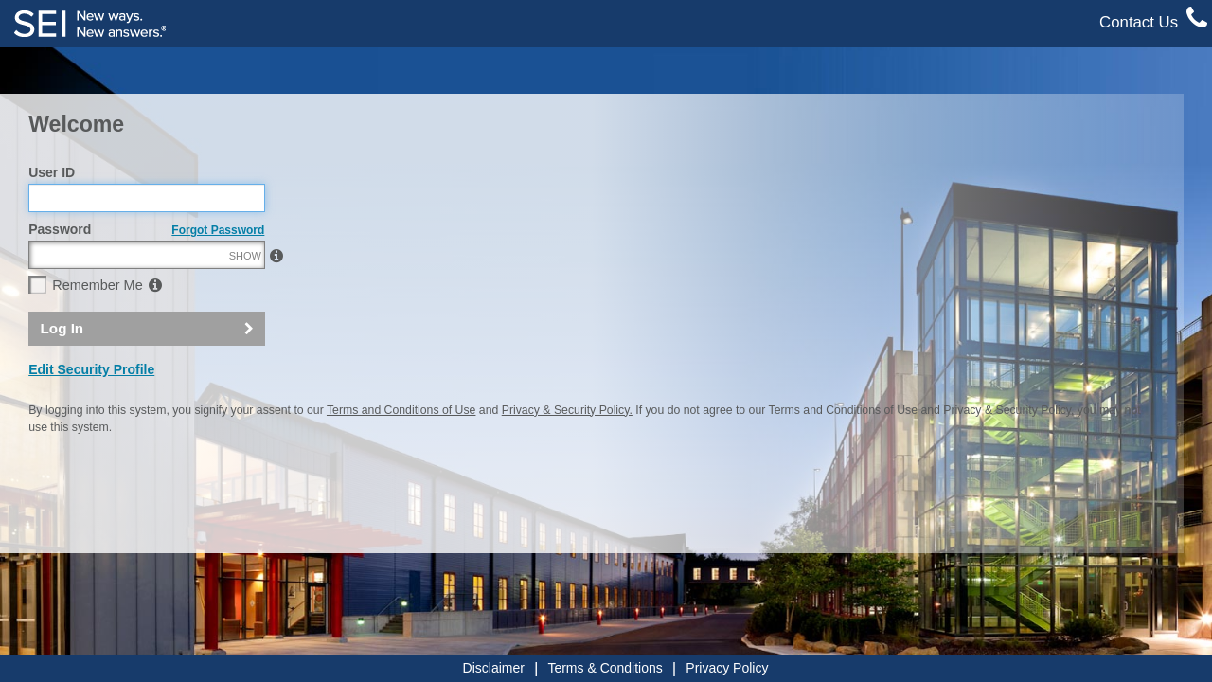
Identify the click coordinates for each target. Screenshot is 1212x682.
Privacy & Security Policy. (567, 451)
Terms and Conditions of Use (401, 451)
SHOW (245, 296)
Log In (62, 369)
